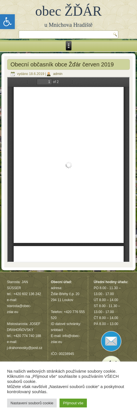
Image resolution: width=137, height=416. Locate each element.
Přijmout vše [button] (73, 403)
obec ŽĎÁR (68, 11)
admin (57, 74)
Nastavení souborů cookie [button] (32, 403)
